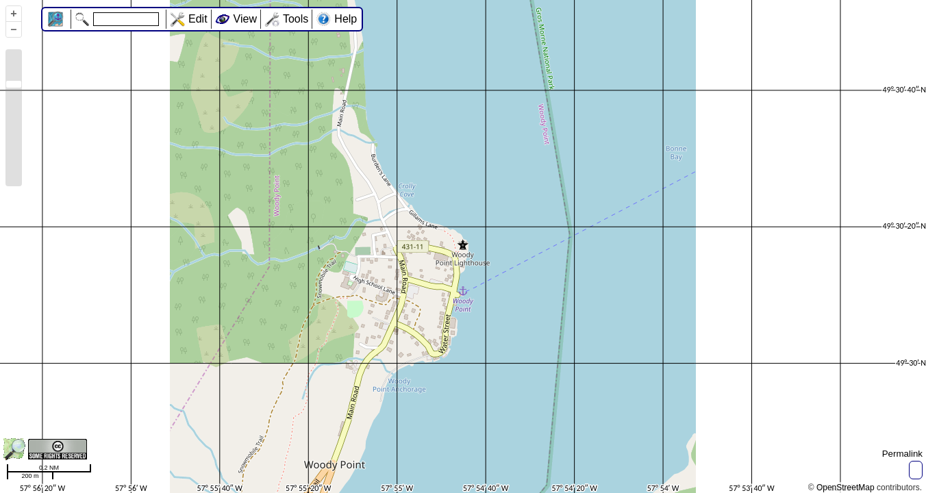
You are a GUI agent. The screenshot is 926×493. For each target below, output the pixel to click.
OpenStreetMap (845, 487)
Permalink (902, 453)
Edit (198, 19)
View (245, 19)
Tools (295, 19)
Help (345, 19)
